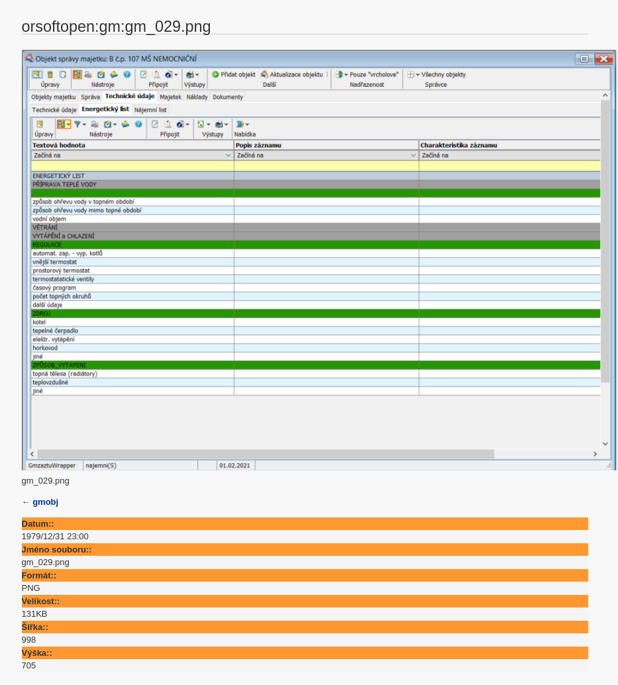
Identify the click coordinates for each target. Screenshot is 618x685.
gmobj (45, 502)
